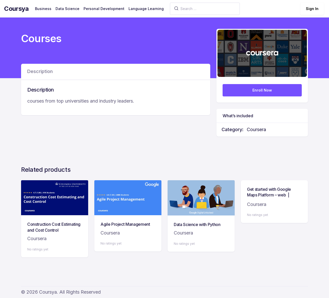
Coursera (256, 129)
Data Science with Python (197, 224)
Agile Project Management (125, 224)
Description (40, 71)
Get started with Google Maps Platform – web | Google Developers (269, 195)
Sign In (312, 8)
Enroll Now (262, 90)
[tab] (40, 72)
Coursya (16, 8)
